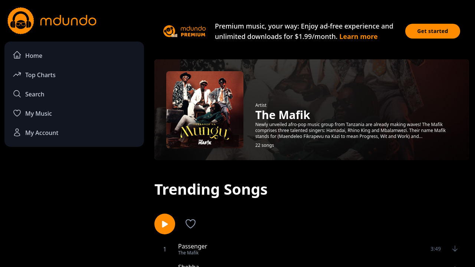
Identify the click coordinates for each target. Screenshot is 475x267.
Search (28, 93)
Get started (432, 30)
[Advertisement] (74, 214)
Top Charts (34, 74)
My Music (32, 113)
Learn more (358, 36)
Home (27, 55)
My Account (35, 132)
